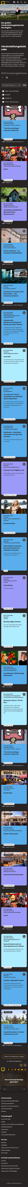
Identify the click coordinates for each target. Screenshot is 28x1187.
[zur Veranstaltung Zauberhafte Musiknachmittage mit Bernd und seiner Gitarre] (14, 326)
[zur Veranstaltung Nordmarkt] (14, 787)
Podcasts (4, 1132)
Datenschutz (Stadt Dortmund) (10, 1168)
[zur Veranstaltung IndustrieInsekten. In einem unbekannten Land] (14, 1026)
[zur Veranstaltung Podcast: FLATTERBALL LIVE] (14, 478)
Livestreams (4, 1129)
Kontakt (3, 1161)
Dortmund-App (5, 1119)
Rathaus (3, 1111)
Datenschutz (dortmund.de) (9, 1166)
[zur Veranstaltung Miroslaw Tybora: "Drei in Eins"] (14, 708)
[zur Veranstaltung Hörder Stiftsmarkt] (14, 828)
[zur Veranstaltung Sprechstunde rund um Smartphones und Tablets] (14, 950)
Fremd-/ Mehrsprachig (10, 102)
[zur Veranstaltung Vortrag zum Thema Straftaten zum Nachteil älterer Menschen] (14, 402)
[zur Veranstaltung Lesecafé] (14, 364)
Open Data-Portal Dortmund (9, 1148)
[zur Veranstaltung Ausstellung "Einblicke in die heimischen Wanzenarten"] (14, 204)
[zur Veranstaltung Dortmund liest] (14, 516)
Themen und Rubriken (7, 1103)
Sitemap (3, 1142)
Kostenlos (6, 95)
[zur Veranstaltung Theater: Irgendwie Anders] (14, 988)
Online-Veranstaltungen (11, 91)
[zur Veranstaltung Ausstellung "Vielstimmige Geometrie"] (14, 667)
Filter (24, 85)
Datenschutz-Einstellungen (9, 1171)
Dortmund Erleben (6, 1109)
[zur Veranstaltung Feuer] (14, 163)
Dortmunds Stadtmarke (8, 1135)
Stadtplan (4, 1145)
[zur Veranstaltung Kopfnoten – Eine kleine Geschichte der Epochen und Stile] (14, 440)
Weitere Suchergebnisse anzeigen (14, 1056)
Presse (3, 1122)
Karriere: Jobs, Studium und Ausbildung (12, 1124)
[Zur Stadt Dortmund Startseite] (5, 3)
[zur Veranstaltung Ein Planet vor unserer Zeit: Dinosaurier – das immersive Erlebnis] (14, 286)
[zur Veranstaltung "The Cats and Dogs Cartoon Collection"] (14, 122)
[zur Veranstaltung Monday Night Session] (14, 629)
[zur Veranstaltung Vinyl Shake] (14, 591)
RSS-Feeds (4, 1153)
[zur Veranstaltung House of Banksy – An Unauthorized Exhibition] (14, 245)
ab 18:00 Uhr (7, 98)
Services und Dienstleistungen (10, 1101)
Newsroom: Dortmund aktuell (9, 1106)
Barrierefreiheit (5, 1150)
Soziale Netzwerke (6, 1127)
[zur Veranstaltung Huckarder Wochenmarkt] (14, 868)
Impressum (4, 1163)
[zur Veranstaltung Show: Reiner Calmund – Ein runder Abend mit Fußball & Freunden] (14, 554)
